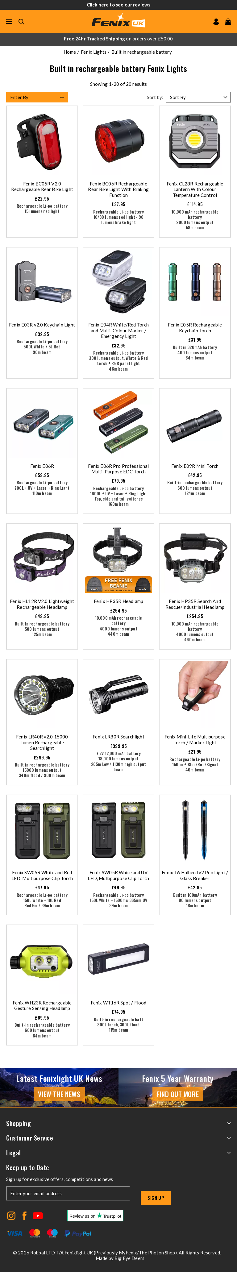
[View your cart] (228, 22)
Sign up (156, 1197)
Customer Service (118, 1138)
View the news (59, 1094)
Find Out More (178, 1094)
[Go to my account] (216, 22)
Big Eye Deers (129, 1258)
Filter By (19, 97)
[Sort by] (198, 97)
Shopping (118, 1123)
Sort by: (155, 97)
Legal (118, 1153)
